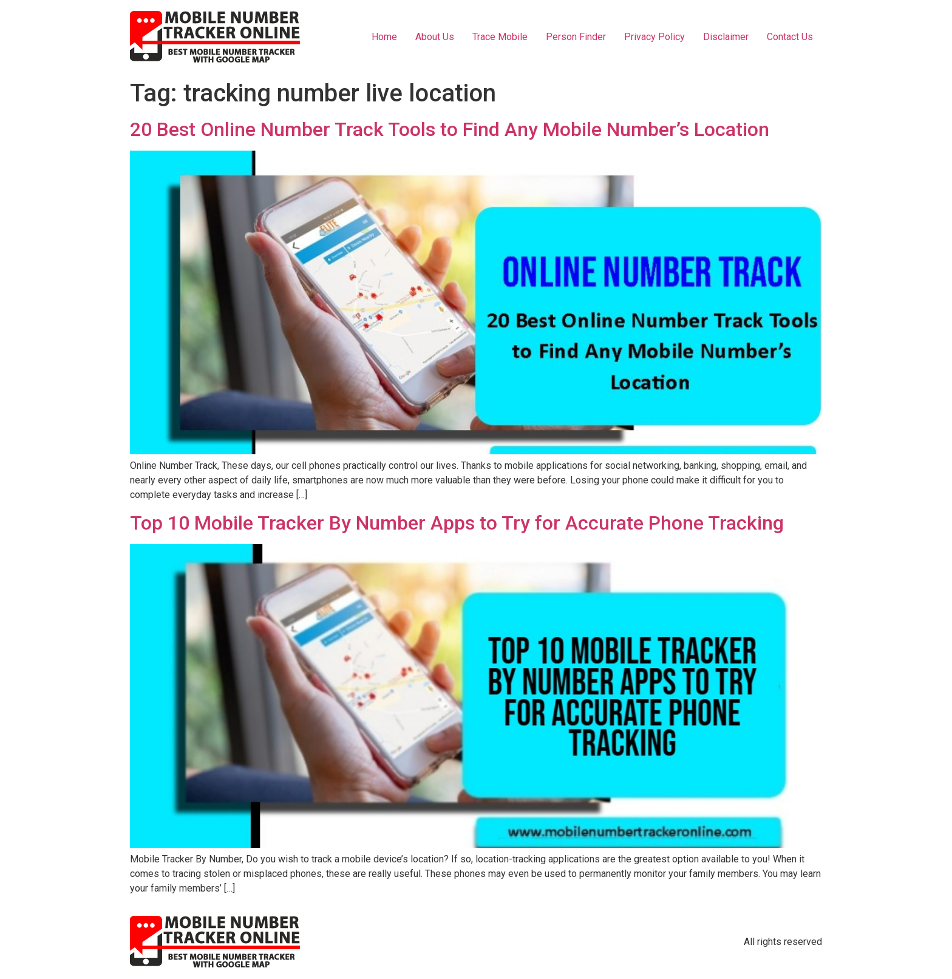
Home (384, 37)
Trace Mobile (500, 37)
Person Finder (576, 37)
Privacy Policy (654, 37)
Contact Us (790, 37)
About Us (434, 37)
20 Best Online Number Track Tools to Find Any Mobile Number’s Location (449, 129)
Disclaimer (726, 37)
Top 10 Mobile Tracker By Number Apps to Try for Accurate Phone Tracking (457, 522)
